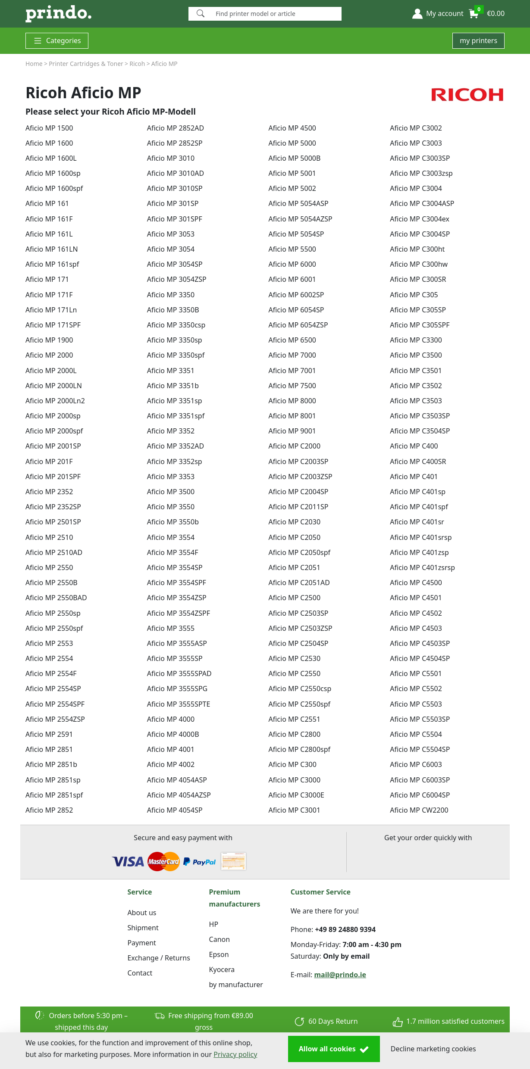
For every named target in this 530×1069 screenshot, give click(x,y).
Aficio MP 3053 (170, 234)
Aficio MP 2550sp (53, 613)
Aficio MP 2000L (51, 370)
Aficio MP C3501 (416, 370)
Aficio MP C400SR (418, 461)
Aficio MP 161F (49, 219)
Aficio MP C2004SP (298, 491)
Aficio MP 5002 (292, 188)
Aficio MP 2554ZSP (55, 719)
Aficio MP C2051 (294, 567)
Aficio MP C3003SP (420, 158)
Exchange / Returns (158, 958)
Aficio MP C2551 (294, 719)
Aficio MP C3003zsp (421, 173)
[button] (437, 13)
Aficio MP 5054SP (296, 234)
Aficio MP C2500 (294, 597)
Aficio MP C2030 (294, 522)
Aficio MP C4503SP (420, 643)
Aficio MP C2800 (294, 734)
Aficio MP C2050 (294, 537)
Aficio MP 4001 (170, 749)
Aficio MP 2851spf (54, 795)
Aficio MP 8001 (292, 416)
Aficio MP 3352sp (174, 461)
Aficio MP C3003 (416, 143)
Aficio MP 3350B (173, 310)
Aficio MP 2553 (49, 643)
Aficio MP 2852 (49, 810)
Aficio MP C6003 (416, 764)
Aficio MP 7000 (292, 355)
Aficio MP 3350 (170, 294)
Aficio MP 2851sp (53, 780)
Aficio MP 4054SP (175, 810)
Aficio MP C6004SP (420, 795)
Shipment (142, 927)
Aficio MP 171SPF (53, 325)
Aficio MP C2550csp (299, 688)
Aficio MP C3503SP (420, 416)
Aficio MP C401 (414, 476)
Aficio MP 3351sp (174, 400)
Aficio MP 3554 (170, 537)
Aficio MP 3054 (170, 249)
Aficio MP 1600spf (54, 188)
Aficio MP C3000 (294, 780)
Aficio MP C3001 (294, 810)
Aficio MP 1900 (49, 340)
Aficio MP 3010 (170, 158)
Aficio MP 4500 (292, 128)
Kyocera (222, 969)
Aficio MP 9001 (292, 431)
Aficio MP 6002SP (296, 294)
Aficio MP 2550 (49, 567)
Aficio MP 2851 (49, 749)
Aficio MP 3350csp (176, 325)
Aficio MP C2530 (294, 658)
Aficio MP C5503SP (420, 719)
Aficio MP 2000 (49, 355)
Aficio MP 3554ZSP (177, 597)
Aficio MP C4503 (416, 628)
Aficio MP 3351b (173, 385)
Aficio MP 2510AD (53, 552)
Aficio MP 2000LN (53, 385)
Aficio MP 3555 (170, 628)
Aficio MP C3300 (416, 340)
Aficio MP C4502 (416, 613)
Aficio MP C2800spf (299, 749)
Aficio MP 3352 (170, 431)
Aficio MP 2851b (51, 764)
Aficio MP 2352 (49, 491)
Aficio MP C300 (292, 764)
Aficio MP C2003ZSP (300, 476)
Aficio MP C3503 (416, 400)
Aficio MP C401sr (417, 522)
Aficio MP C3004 (416, 188)
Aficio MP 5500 (292, 249)
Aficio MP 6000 (292, 264)
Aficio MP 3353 (170, 476)
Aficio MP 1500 (49, 128)
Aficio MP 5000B (294, 158)
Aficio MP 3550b (173, 522)
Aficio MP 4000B (173, 734)
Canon (219, 939)
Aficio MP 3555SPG (177, 688)
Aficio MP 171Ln (51, 310)
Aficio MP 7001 (292, 370)
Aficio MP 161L (49, 234)
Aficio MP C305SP (418, 310)
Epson (219, 954)
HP (214, 924)
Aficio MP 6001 (292, 279)
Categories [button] (57, 41)
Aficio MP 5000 (292, 143)
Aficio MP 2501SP (53, 522)
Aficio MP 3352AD (175, 446)
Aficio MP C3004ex (419, 219)
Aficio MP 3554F (172, 552)
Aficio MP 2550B (51, 582)
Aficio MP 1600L (51, 158)
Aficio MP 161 (47, 203)
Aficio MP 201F (49, 461)
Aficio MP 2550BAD (56, 597)
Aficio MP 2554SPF (55, 704)
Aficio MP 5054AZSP (300, 219)
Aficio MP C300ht (417, 249)
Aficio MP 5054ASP (298, 203)
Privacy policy (235, 1054)
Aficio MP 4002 (170, 764)
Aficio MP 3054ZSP (177, 279)
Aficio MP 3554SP (175, 567)
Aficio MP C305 (414, 294)
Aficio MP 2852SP (175, 143)
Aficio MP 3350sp (174, 340)
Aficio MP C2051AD (298, 582)
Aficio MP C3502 (416, 385)
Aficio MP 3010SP (175, 188)
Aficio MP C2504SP (298, 643)
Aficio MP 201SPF (53, 476)
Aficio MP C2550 (294, 673)
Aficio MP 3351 (170, 370)
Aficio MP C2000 (294, 446)
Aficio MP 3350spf (175, 355)
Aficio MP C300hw (419, 264)
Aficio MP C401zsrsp (422, 567)
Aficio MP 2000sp (53, 416)
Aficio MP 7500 (292, 385)
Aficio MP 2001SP (53, 446)
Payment (141, 942)
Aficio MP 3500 (170, 491)
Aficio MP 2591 (49, 734)
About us (141, 912)
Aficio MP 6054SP (296, 310)
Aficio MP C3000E (296, 795)
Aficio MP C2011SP (298, 506)
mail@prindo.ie (340, 974)
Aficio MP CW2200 (419, 810)
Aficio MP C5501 (416, 673)
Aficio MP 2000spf (54, 431)
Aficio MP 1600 (49, 143)
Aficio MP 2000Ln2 (55, 400)
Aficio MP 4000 (170, 719)
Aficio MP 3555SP (175, 658)
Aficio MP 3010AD (175, 173)
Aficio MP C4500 (416, 582)
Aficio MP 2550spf (54, 628)
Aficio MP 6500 (292, 340)
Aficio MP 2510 (49, 537)
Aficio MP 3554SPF (176, 582)
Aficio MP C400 (414, 446)
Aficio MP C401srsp (421, 537)
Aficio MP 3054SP (175, 264)
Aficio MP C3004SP (420, 234)
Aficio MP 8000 (292, 400)
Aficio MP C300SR (418, 279)
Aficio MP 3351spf (175, 416)
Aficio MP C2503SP (298, 613)
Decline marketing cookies (433, 1048)
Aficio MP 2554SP (53, 688)
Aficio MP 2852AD (175, 128)
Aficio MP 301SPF (174, 219)
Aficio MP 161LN (51, 249)
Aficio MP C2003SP (298, 461)
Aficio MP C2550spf (299, 704)
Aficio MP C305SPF (419, 325)
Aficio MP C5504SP (420, 749)
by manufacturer (236, 984)
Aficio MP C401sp (417, 491)
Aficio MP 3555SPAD (179, 673)
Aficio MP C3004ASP (422, 203)
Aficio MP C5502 (416, 688)
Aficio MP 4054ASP (177, 780)
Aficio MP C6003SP (420, 780)
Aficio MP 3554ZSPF (178, 613)
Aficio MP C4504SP (420, 658)
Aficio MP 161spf (52, 264)
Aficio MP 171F (49, 294)
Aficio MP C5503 (416, 704)
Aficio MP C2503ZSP (300, 628)
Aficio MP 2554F (51, 673)
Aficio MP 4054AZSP (179, 795)
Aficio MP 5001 (292, 173)
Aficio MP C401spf (419, 506)
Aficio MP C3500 (416, 355)
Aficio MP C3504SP (420, 431)
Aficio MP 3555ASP (177, 643)
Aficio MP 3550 (170, 506)
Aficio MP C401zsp (419, 552)
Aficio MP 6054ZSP (298, 325)
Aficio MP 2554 (49, 658)
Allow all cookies (334, 1049)
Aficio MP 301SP (173, 203)
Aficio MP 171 (47, 279)
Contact (139, 973)
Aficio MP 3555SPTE (178, 704)
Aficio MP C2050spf (299, 552)
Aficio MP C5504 (416, 734)
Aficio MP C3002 (416, 128)
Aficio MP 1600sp (53, 173)
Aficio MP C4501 (416, 597)
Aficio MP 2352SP (53, 506)
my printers (478, 40)
